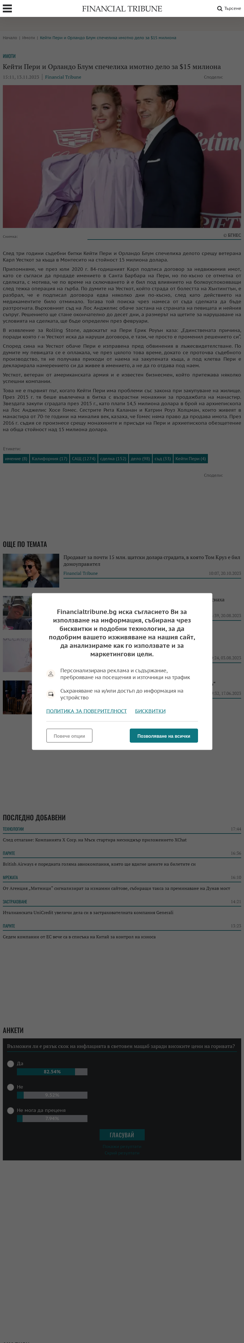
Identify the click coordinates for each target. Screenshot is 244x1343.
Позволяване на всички (163, 736)
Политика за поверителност (86, 711)
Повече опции (69, 736)
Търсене (228, 8)
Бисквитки (150, 711)
